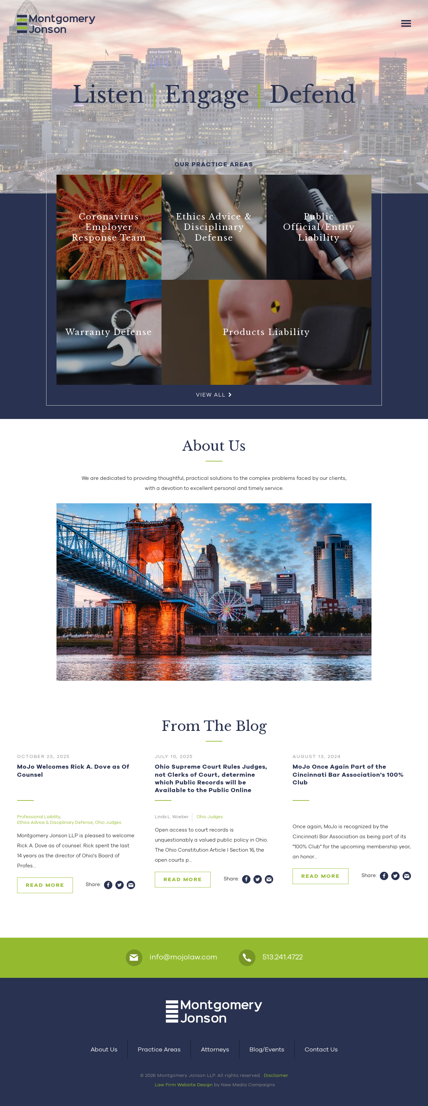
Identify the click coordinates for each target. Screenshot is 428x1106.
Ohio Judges (108, 822)
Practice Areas (159, 1049)
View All (214, 395)
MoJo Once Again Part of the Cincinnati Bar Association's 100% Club (348, 774)
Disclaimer (276, 1075)
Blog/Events (266, 1049)
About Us (104, 1049)
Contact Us (321, 1049)
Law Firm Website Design (184, 1084)
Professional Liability (38, 816)
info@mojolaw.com (171, 957)
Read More (45, 885)
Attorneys (215, 1049)
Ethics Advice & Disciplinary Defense (55, 822)
